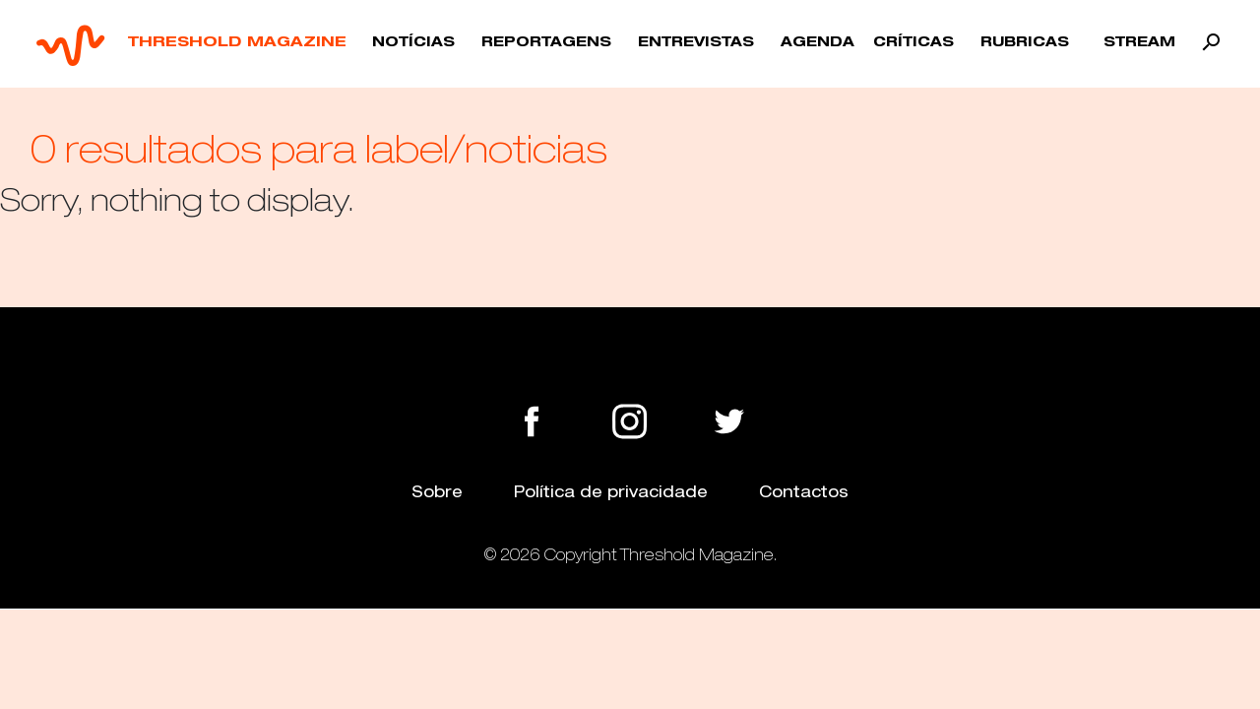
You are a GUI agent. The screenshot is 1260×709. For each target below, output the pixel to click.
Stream (1139, 43)
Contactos (804, 492)
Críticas (913, 43)
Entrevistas (696, 43)
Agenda (817, 43)
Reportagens (546, 43)
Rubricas (1024, 43)
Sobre (437, 492)
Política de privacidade (611, 492)
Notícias (413, 43)
